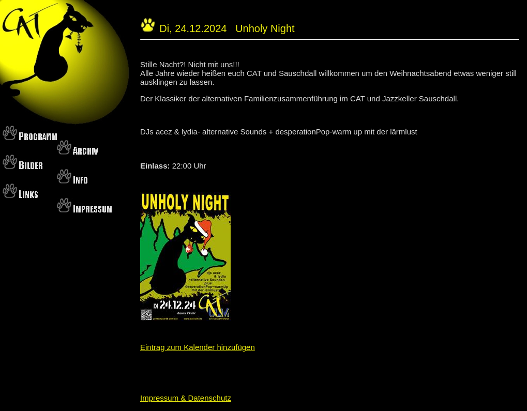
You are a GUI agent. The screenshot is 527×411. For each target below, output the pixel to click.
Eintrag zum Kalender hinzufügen (197, 347)
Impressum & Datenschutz (185, 397)
